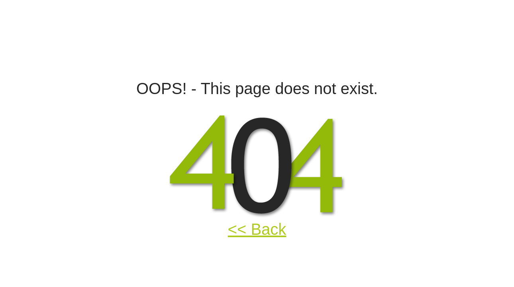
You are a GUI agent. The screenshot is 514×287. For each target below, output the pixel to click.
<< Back (257, 229)
